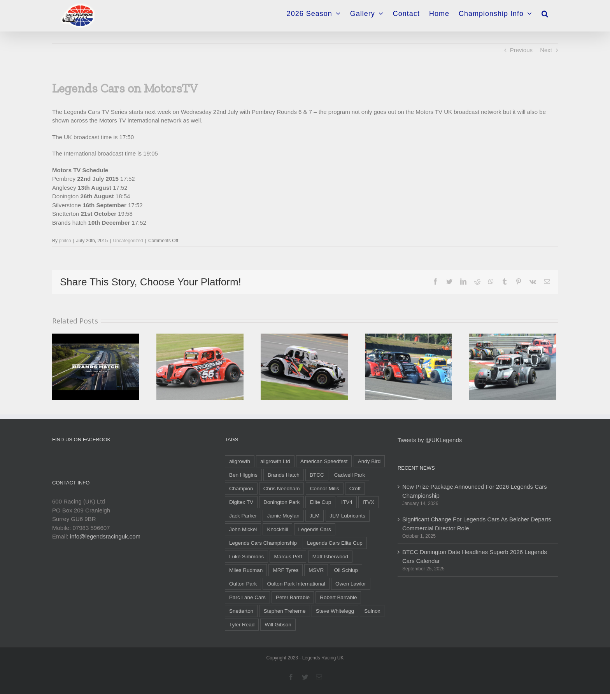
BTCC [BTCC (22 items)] (317, 475)
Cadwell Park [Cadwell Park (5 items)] (349, 475)
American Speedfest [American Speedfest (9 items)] (324, 461)
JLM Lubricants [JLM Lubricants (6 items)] (348, 516)
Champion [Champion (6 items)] (241, 488)
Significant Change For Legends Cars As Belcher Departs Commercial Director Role (476, 523)
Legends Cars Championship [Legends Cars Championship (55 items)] (263, 543)
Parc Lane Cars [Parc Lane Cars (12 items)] (247, 597)
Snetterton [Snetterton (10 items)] (241, 611)
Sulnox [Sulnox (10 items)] (372, 611)
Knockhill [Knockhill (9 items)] (277, 529)
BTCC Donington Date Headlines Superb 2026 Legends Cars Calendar (474, 556)
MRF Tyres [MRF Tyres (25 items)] (285, 570)
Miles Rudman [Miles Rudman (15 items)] (246, 570)
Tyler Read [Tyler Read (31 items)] (241, 625)
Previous (521, 50)
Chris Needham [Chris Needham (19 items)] (281, 488)
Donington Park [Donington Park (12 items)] (281, 502)
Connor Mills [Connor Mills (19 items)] (324, 488)
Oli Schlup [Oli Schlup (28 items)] (346, 570)
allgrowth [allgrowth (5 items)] (239, 461)
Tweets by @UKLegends (430, 440)
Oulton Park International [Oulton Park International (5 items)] (296, 584)
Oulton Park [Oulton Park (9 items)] (243, 584)
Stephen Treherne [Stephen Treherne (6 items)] (284, 611)
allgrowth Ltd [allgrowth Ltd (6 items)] (275, 461)
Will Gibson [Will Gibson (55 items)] (278, 625)
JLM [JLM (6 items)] (315, 516)
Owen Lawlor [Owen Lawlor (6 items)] (350, 584)
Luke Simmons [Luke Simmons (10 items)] (246, 556)
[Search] (545, 11)
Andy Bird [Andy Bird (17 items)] (369, 461)
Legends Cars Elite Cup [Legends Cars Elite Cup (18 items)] (335, 543)
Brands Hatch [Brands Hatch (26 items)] (284, 475)
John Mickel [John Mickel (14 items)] (243, 529)
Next (546, 50)
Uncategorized (128, 240)
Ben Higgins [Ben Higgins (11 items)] (243, 475)
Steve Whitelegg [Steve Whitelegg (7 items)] (335, 611)
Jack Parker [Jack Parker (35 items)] (243, 516)
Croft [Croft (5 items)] (355, 488)
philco (65, 240)
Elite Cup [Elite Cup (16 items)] (320, 502)
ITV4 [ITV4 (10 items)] (346, 502)
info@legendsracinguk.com (105, 536)
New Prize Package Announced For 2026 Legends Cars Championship (474, 491)
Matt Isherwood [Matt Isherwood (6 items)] (330, 556)
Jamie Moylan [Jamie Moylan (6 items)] (283, 516)
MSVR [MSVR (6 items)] (316, 570)
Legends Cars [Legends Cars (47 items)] (314, 529)
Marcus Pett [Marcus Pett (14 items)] (288, 556)
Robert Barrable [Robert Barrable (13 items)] (338, 597)
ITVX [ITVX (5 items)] (368, 502)
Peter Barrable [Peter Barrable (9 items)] (293, 597)
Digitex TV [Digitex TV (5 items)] (241, 502)
